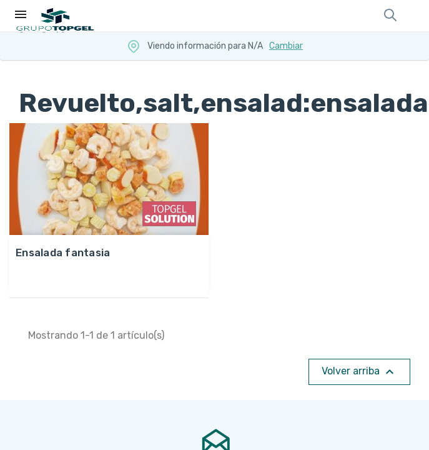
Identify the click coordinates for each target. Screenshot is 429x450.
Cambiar (286, 46)
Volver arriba (359, 371)
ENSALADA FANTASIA (63, 252)
